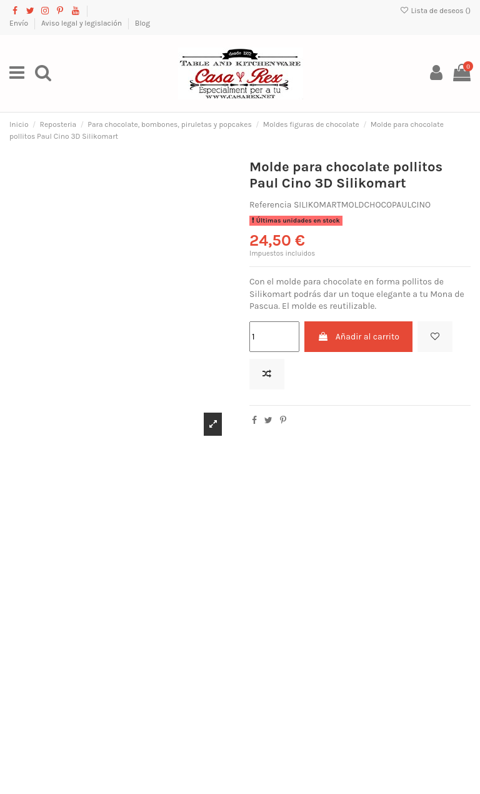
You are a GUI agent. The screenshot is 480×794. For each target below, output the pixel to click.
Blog (142, 23)
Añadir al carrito (358, 336)
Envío (19, 23)
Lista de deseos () (435, 10)
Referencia (270, 204)
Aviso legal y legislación (82, 23)
